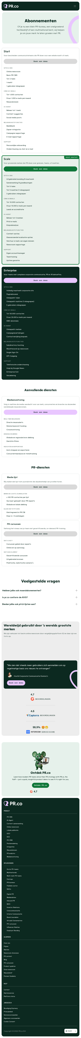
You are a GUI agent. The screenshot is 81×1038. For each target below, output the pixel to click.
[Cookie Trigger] (9, 1021)
